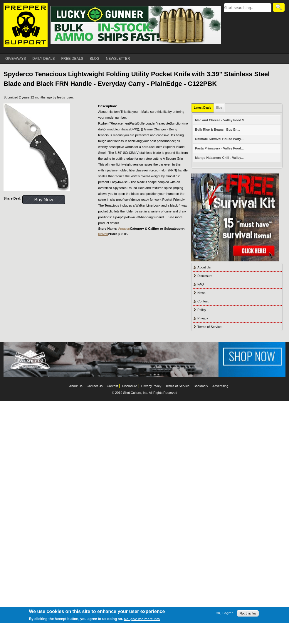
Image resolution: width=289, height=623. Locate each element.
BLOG (94, 59)
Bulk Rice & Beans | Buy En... (217, 129)
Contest (203, 301)
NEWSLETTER (118, 59)
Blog (219, 107)
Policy (201, 310)
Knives (103, 234)
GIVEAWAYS (15, 59)
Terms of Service (209, 326)
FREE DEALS (72, 59)
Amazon (124, 228)
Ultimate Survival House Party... (219, 139)
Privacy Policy (151, 386)
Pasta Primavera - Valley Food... (219, 148)
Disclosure (204, 276)
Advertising (220, 386)
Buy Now (43, 199)
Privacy (202, 318)
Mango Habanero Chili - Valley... (219, 157)
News (201, 293)
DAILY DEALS (43, 59)
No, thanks (247, 613)
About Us (204, 267)
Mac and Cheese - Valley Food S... (221, 120)
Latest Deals (202, 107)
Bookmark (201, 386)
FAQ (200, 284)
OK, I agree (224, 613)
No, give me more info (142, 619)
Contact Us (95, 386)
